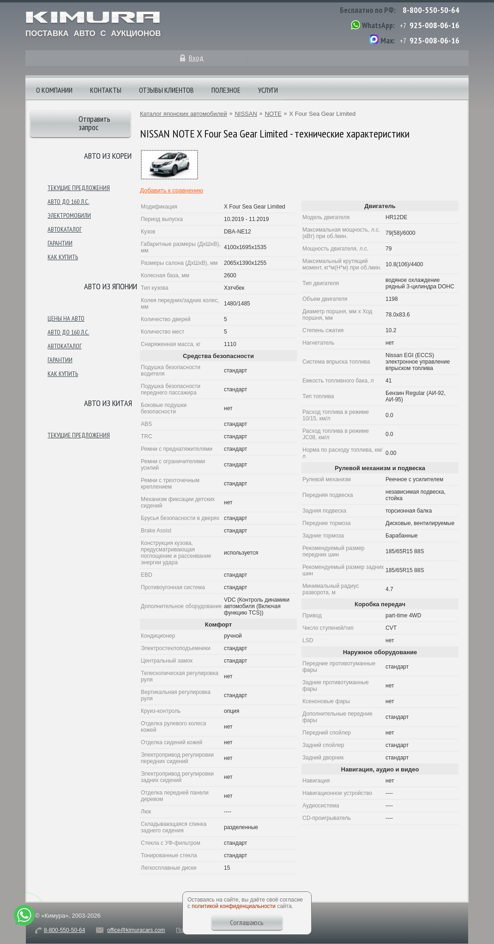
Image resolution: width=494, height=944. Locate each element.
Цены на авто (66, 318)
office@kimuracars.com (136, 930)
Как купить (63, 257)
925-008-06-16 (434, 25)
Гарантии (60, 243)
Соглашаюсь (247, 922)
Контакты (105, 90)
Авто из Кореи (108, 155)
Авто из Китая (108, 403)
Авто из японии (110, 286)
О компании (54, 90)
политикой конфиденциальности (233, 906)
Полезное (226, 90)
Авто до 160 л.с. (68, 201)
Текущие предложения (79, 188)
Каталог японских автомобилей (183, 113)
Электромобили (69, 215)
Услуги (268, 90)
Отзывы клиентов (166, 90)
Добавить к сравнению (171, 190)
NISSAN (246, 113)
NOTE (273, 113)
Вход (196, 57)
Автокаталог (65, 229)
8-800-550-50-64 (431, 10)
